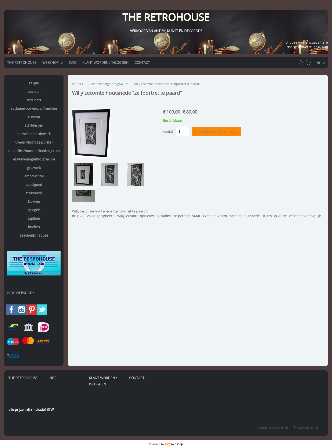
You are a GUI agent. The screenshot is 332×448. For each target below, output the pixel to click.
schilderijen (34, 125)
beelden (34, 91)
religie (34, 83)
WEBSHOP (52, 62)
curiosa (34, 117)
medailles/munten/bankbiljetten (34, 150)
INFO (72, 62)
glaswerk (34, 167)
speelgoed (34, 184)
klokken (34, 201)
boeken (34, 227)
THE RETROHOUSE (21, 62)
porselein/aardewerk (34, 134)
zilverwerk (34, 193)
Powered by (166, 444)
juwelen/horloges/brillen (34, 142)
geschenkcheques (34, 235)
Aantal (168, 131)
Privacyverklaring (306, 427)
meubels (34, 100)
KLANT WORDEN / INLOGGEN (105, 62)
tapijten (34, 218)
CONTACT (142, 62)
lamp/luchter (34, 176)
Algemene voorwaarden (273, 427)
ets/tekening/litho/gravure (34, 159)
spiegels (34, 210)
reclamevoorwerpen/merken (34, 108)
